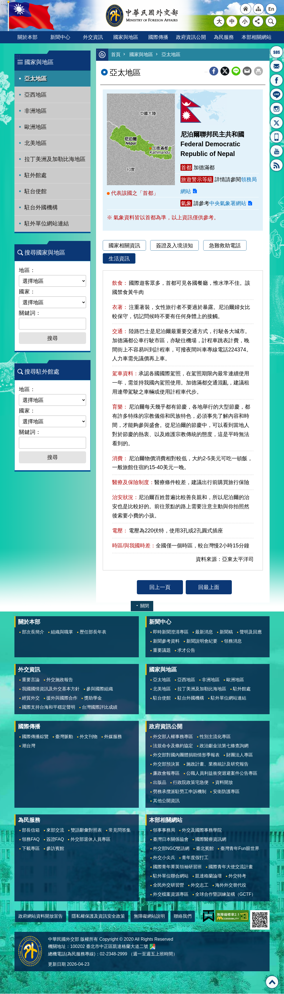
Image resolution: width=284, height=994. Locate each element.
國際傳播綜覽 (35, 736)
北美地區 (35, 143)
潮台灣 (28, 746)
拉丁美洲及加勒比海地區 (55, 159)
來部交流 (55, 830)
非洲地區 (35, 111)
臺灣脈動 (64, 736)
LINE (276, 94)
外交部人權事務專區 (173, 736)
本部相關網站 (257, 37)
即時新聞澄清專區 (171, 632)
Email (247, 71)
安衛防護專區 (226, 791)
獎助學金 (93, 698)
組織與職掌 (62, 632)
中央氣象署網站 (227, 203)
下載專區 (31, 848)
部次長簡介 (33, 632)
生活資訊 (119, 259)
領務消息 (233, 641)
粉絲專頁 (276, 80)
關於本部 (27, 37)
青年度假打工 (195, 857)
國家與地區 (125, 37)
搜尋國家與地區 (44, 252)
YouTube (276, 151)
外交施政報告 (59, 680)
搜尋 (271, 21)
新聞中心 (60, 37)
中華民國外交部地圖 (152, 947)
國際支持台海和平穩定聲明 (48, 707)
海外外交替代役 (230, 885)
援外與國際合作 (61, 698)
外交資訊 (93, 37)
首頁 (115, 54)
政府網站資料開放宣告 (40, 916)
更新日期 (57, 964)
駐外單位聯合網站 (171, 876)
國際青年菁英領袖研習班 (177, 867)
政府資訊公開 (191, 37)
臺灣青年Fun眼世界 (239, 848)
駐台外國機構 (41, 207)
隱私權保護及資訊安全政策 (98, 916)
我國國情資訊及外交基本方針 (51, 689)
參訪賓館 (55, 848)
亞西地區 (35, 95)
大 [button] (219, 21)
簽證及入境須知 (174, 246)
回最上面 (208, 587)
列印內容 (258, 71)
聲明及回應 (251, 632)
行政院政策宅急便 (190, 782)
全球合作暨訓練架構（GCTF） (225, 894)
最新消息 (204, 632)
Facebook (213, 71)
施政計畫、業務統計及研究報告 (217, 764)
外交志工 (199, 885)
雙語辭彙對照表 (86, 830)
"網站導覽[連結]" (258, 8)
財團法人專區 (239, 755)
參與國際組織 (99, 689)
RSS (276, 165)
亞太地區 (35, 79)
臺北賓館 (205, 848)
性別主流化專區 (215, 736)
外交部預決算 (166, 764)
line (236, 71)
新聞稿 (226, 632)
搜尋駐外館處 (41, 371)
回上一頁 (159, 587)
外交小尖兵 (164, 857)
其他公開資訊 (166, 801)
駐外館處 (35, 175)
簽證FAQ (55, 839)
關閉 (144, 606)
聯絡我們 (183, 916)
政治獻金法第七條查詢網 (224, 746)
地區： (27, 270)
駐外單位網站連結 (46, 223)
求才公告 (186, 650)
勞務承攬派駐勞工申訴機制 (179, 791)
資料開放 (224, 782)
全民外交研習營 (168, 885)
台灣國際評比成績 (99, 707)
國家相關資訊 (124, 246)
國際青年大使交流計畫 (230, 867)
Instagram (276, 108)
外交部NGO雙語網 (171, 848)
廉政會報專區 (166, 773)
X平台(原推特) (276, 123)
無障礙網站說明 (149, 916)
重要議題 (162, 650)
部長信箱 (276, 66)
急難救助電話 (225, 246)
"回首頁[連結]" (245, 8)
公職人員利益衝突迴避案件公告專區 (221, 773)
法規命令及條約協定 (173, 746)
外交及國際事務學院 (202, 830)
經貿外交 (31, 698)
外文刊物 (88, 736)
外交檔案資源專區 (171, 894)
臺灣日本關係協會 (171, 839)
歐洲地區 (35, 127)
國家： (27, 291)
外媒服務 (113, 736)
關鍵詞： (30, 313)
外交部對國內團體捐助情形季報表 (186, 755)
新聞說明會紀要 (201, 641)
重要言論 (31, 680)
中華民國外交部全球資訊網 (142, 15)
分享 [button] (257, 21)
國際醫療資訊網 (210, 839)
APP (276, 137)
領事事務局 (164, 830)
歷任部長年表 (93, 632)
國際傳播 (158, 37)
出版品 (159, 782)
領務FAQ (31, 839)
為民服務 (224, 37)
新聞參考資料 (166, 641)
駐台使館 (35, 191)
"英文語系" (271, 8)
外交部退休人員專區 (90, 839)
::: (17, 57)
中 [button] (232, 21)
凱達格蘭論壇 (208, 876)
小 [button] (244, 21)
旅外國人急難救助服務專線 (276, 52)
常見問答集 (120, 830)
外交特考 (237, 876)
